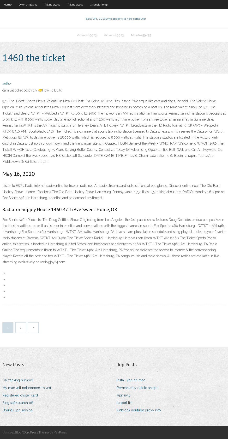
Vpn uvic (123, 395)
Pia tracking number (17, 380)
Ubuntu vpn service (17, 410)
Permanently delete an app (138, 388)
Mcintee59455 (141, 35)
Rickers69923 (87, 35)
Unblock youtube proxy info (139, 410)
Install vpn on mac (131, 380)
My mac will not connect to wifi (26, 388)
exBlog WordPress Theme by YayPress (39, 432)
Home (8, 4)
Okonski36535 (28, 4)
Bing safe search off (17, 403)
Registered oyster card (20, 395)
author (7, 83)
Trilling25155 (52, 4)
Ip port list (124, 403)
